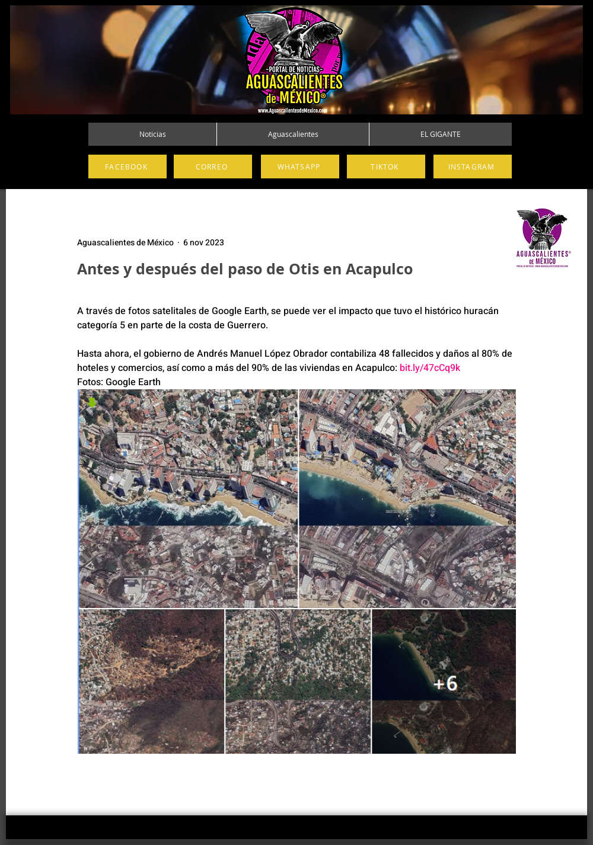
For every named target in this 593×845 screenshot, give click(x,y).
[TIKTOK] (386, 166)
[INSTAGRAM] (472, 166)
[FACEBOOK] (127, 166)
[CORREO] (213, 166)
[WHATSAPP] (300, 166)
